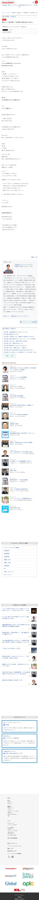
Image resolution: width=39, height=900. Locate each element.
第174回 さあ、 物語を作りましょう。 (14, 343)
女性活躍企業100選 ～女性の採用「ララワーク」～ (22, 433)
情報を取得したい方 (11, 851)
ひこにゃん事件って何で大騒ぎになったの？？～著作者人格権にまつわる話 (15, 617)
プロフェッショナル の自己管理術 (18, 377)
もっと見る (11, 355)
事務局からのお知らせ (19, 899)
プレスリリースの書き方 (12, 738)
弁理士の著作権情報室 (12, 838)
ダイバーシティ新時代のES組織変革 (19, 414)
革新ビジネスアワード (12, 843)
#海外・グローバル (9, 571)
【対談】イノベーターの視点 (13, 811)
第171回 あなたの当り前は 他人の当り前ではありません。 (19, 350)
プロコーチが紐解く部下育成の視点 (19, 489)
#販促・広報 (7, 562)
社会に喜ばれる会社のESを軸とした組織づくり (22, 405)
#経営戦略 (6, 553)
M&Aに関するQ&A (11, 833)
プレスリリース (10, 823)
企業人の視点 (13, 470)
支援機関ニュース (11, 829)
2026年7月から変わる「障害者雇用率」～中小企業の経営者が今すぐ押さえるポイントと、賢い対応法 (16, 673)
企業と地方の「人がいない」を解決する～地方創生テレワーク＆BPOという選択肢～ (23, 368)
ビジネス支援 (10, 827)
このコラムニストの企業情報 (29, 322)
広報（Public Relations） (12, 814)
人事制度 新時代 (14, 424)
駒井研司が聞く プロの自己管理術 (19, 480)
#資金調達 (6, 565)
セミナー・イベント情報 (12, 830)
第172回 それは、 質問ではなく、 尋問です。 (16, 347)
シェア (10, 30)
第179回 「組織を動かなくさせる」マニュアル (16, 332)
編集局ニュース (10, 807)
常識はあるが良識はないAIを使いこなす (12, 680)
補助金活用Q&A (11, 832)
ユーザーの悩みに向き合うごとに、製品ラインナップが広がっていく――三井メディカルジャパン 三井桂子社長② (15, 609)
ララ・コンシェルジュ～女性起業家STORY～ (21, 498)
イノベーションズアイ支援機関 (14, 853)
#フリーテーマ (7, 574)
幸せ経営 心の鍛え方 (16, 12)
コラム (8, 12)
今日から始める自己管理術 (16, 396)
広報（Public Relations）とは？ (14, 753)
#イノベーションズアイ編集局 (11, 547)
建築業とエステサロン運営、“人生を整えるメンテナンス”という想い (15, 665)
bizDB (7, 725)
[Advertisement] (19, 524)
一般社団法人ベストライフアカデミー (23, 264)
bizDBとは (10, 803)
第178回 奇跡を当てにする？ (11, 334)
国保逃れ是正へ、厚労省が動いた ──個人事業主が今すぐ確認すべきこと (15, 633)
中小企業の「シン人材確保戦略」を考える (20, 461)
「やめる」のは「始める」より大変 (11, 648)
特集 (8, 815)
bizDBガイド (10, 802)
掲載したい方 (10, 848)
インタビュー (10, 809)
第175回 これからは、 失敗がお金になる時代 (15, 341)
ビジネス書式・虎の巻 (12, 835)
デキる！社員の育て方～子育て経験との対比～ (21, 452)
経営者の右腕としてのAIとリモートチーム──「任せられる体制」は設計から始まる (15, 657)
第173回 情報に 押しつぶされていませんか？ (15, 345)
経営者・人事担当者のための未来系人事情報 (21, 442)
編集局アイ (9, 806)
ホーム (3, 12)
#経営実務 (6, 556)
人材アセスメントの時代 (16, 386)
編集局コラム (10, 812)
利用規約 (19, 897)
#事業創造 (6, 550)
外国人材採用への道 (15, 508)
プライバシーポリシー (19, 895)
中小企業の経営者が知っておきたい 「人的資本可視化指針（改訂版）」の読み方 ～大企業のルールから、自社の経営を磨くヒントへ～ (16, 641)
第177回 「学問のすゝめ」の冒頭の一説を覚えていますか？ (19, 336)
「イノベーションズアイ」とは (14, 846)
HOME (8, 798)
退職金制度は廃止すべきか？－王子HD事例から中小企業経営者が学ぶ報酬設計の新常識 (15, 625)
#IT (5, 568)
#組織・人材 (34, 257)
